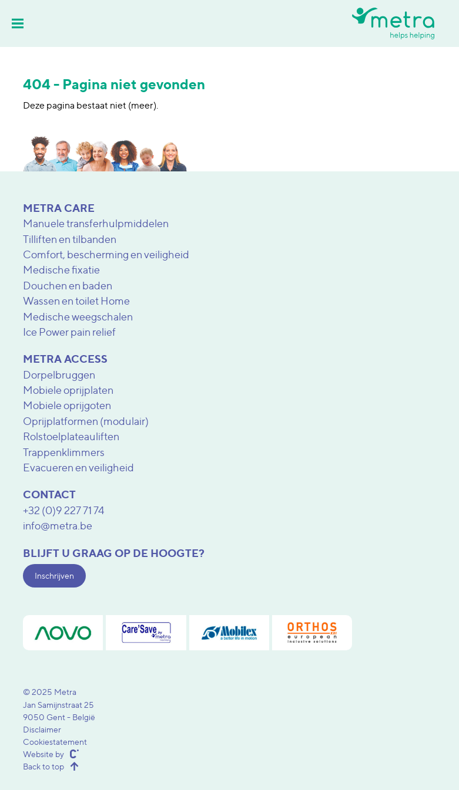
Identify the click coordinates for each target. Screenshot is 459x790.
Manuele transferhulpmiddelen (96, 223)
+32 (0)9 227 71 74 (64, 510)
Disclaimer (42, 729)
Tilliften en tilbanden (69, 239)
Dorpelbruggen (59, 375)
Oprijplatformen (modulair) (86, 421)
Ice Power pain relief (69, 332)
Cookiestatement (55, 742)
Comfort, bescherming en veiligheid (106, 254)
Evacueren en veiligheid (78, 467)
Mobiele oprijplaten (68, 390)
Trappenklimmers (64, 452)
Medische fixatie (61, 270)
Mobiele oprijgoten (67, 405)
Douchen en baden (67, 285)
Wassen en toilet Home (76, 301)
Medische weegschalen (78, 316)
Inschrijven (54, 575)
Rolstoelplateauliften (71, 436)
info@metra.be (57, 525)
